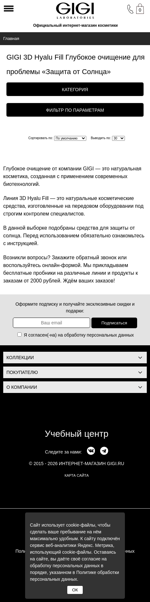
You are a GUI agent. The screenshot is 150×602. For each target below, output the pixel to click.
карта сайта (76, 475)
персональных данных (110, 335)
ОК (75, 590)
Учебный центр (76, 434)
